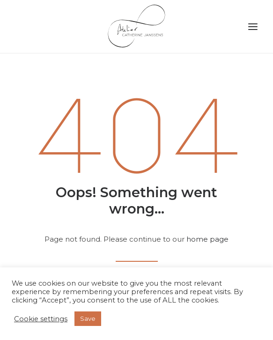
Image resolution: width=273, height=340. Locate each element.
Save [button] (88, 318)
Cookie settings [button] (40, 319)
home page (207, 239)
